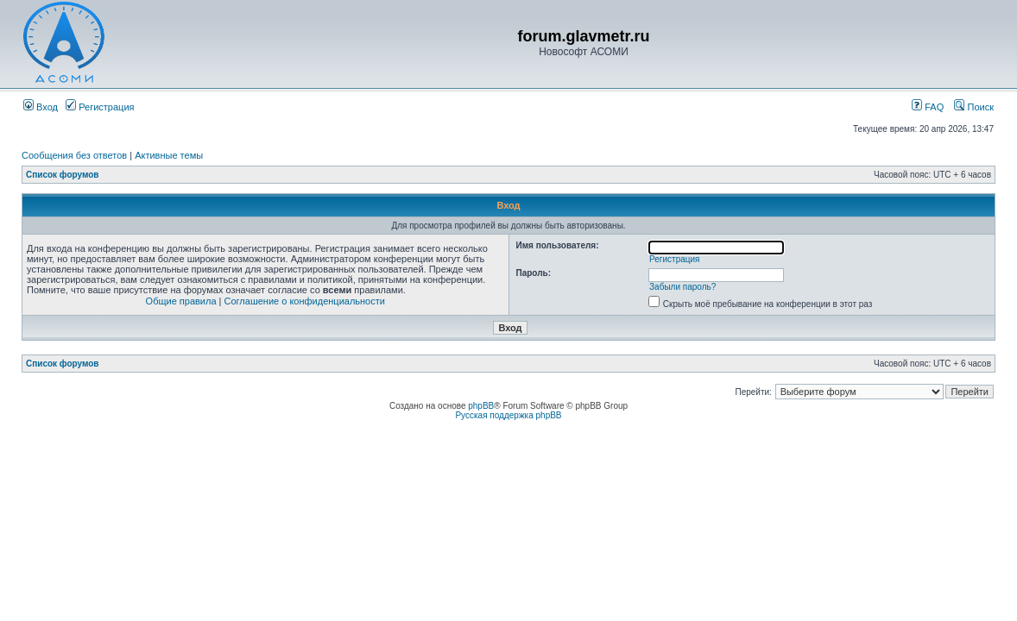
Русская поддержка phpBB (508, 415)
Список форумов (62, 174)
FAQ (928, 107)
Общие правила (181, 301)
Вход (40, 107)
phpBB (481, 406)
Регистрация (100, 107)
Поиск (974, 107)
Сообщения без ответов (74, 155)
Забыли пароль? (682, 287)
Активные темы (169, 155)
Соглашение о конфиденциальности (304, 301)
